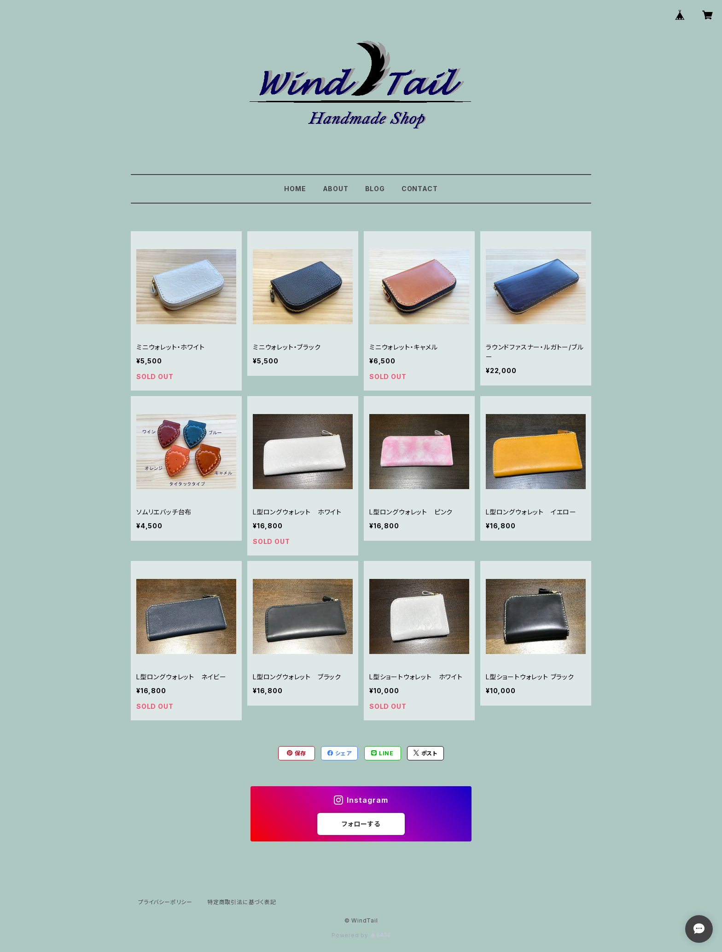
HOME (295, 189)
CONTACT (420, 189)
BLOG (375, 189)
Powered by (361, 935)
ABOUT (336, 189)
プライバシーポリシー (165, 902)
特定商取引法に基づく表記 (241, 902)
